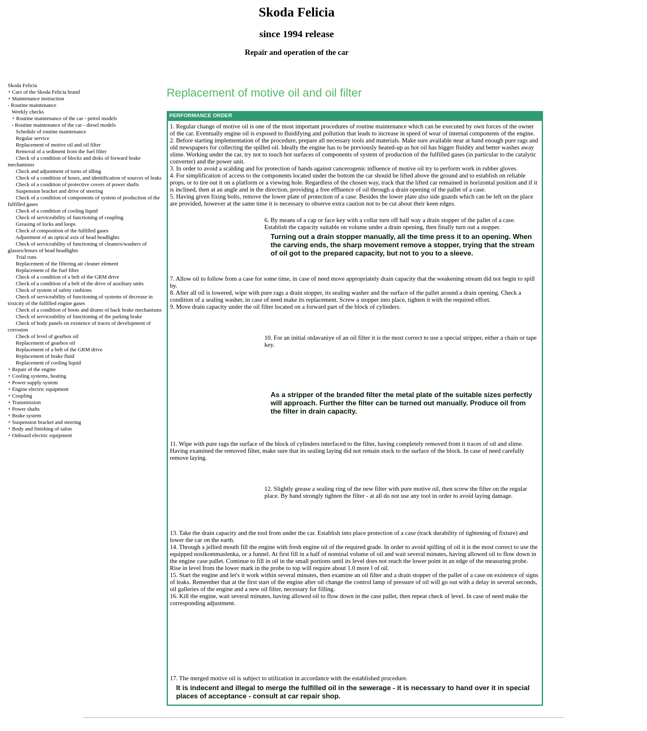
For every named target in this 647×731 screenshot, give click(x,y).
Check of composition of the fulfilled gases (62, 230)
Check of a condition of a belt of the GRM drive (67, 277)
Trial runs (26, 257)
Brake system (26, 415)
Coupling (22, 396)
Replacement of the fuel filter (47, 270)
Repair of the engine (34, 369)
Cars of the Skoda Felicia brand (46, 92)
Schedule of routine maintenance (51, 131)
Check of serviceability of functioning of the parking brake (79, 316)
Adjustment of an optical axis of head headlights (68, 237)
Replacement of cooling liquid (48, 363)
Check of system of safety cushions (54, 290)
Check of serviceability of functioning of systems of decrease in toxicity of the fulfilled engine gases (80, 299)
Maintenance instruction (38, 98)
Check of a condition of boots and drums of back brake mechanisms (88, 310)
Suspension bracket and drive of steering (59, 191)
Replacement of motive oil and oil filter (58, 145)
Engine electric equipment (40, 389)
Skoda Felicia (22, 85)
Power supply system (35, 382)
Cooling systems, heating (39, 376)
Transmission (26, 402)
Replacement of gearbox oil (45, 343)
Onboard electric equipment (42, 435)
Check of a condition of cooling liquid (57, 211)
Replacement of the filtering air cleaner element (67, 263)
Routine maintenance (33, 105)
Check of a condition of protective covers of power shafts (77, 184)
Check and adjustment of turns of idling (58, 171)
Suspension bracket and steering (46, 422)
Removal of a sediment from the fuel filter (61, 151)
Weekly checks (28, 112)
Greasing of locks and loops (46, 224)
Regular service (32, 138)
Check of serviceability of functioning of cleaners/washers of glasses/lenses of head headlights (77, 247)
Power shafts (26, 409)
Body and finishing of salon (41, 429)
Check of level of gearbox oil (47, 336)
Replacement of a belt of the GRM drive (59, 349)
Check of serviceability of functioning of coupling (69, 217)
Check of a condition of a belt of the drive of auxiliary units (80, 283)
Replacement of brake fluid (45, 356)
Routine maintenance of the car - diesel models (65, 125)
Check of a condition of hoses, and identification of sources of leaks (88, 178)
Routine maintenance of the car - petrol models (66, 118)
